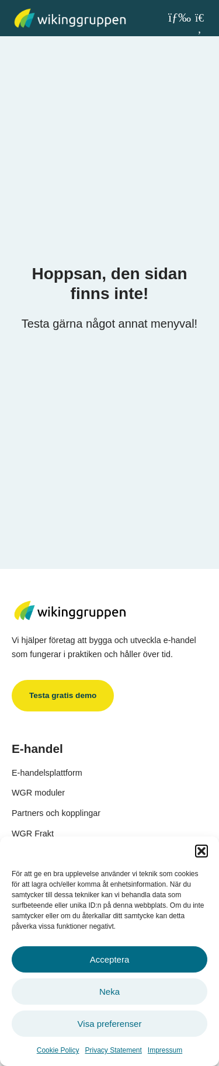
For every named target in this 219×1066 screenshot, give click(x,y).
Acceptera (110, 959)
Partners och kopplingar (56, 813)
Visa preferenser (110, 1024)
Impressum (165, 1050)
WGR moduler (38, 792)
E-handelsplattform (47, 772)
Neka (109, 991)
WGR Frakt (33, 833)
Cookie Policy (58, 1050)
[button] (201, 851)
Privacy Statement (113, 1050)
